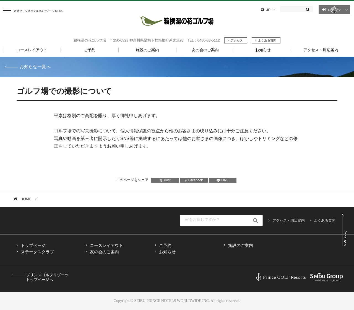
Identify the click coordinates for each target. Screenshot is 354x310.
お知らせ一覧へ (35, 66)
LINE (223, 180)
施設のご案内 (240, 245)
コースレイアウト (106, 245)
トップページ (33, 245)
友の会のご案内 (104, 251)
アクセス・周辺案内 (288, 220)
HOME (25, 199)
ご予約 (165, 245)
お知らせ (167, 251)
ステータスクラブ (37, 251)
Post (165, 180)
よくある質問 (267, 40)
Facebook (194, 180)
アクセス (237, 40)
